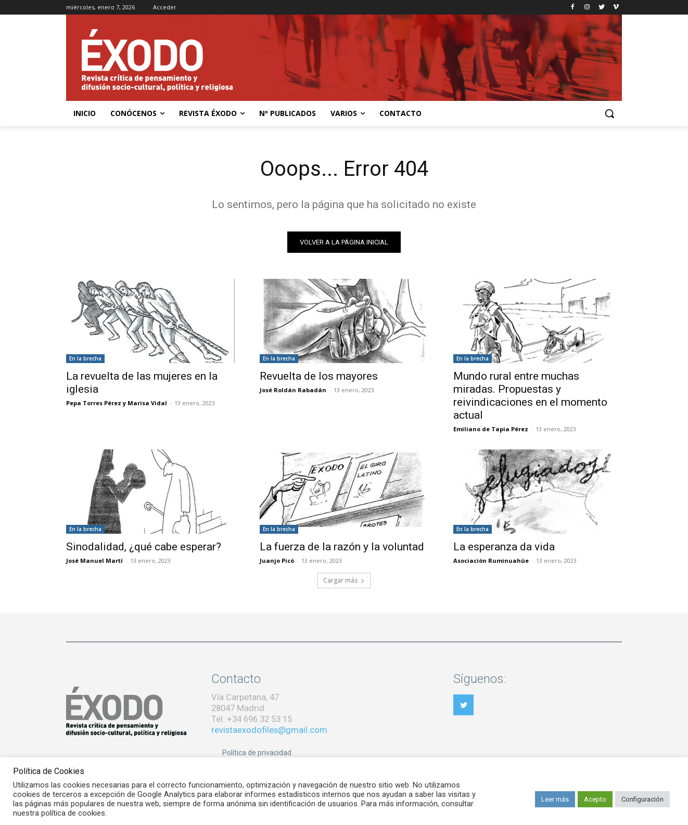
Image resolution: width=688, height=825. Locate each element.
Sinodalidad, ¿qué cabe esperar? (143, 546)
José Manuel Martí (94, 560)
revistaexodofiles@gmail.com (269, 730)
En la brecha (85, 358)
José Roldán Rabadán (293, 390)
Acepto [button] (595, 799)
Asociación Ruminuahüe (491, 560)
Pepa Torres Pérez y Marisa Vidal (116, 403)
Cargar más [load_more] (344, 580)
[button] (609, 113)
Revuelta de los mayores (319, 376)
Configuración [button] (642, 799)
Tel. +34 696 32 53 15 (251, 719)
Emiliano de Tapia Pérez (490, 429)
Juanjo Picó (277, 560)
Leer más (555, 799)
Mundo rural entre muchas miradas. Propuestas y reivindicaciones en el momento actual (530, 395)
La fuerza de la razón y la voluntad (342, 546)
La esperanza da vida (504, 546)
